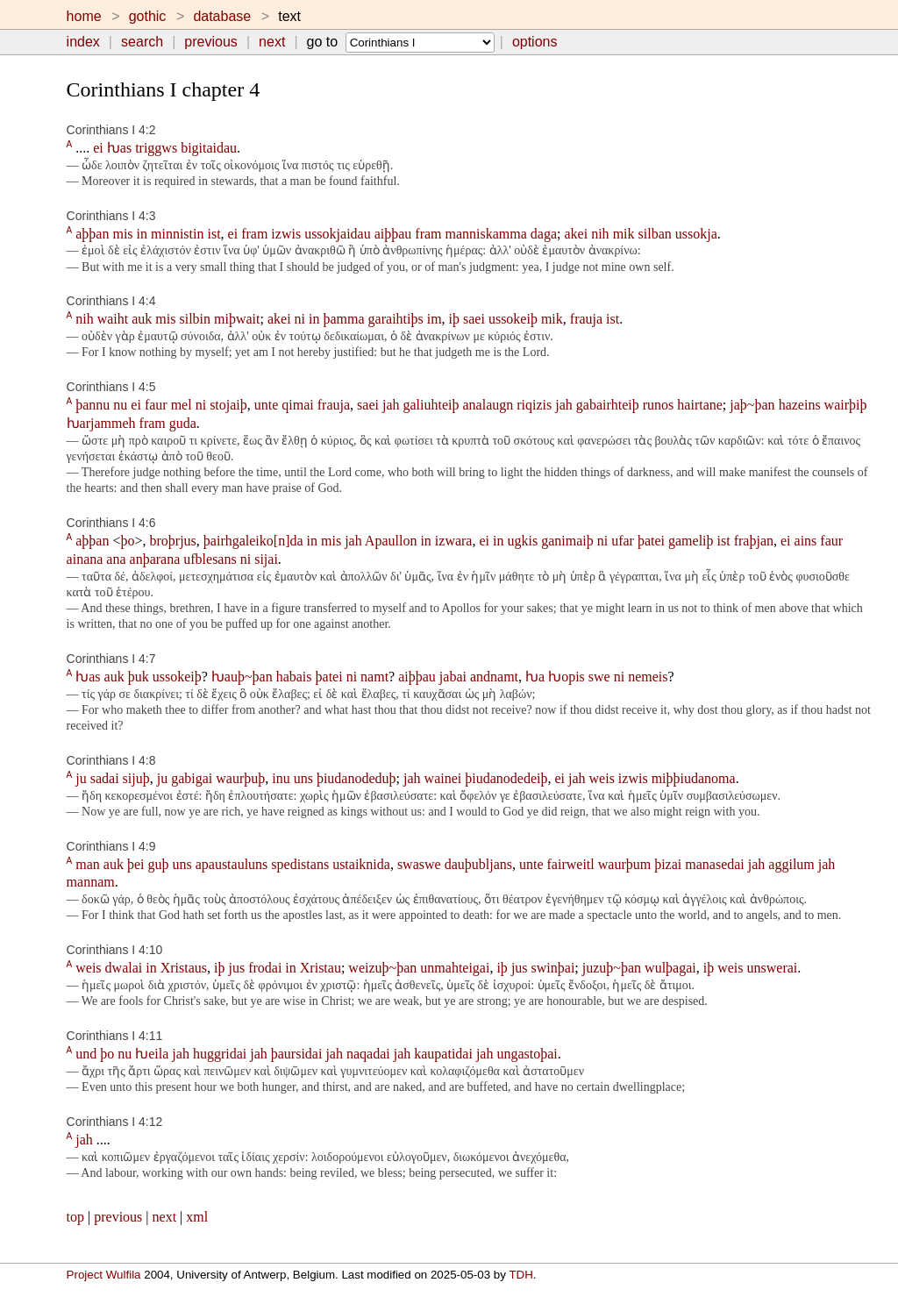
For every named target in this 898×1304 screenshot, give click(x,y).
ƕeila (151, 1053)
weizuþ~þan (382, 967)
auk (142, 318)
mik (624, 233)
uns (303, 778)
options (535, 41)
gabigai (191, 778)
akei (576, 233)
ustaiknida (361, 864)
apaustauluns (232, 864)
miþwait (237, 318)
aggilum (791, 864)
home (84, 16)
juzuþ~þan (611, 967)
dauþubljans (478, 864)
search (142, 41)
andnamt (494, 676)
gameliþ (691, 540)
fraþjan (753, 540)
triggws (156, 147)
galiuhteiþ (431, 404)
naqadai (368, 1053)
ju (80, 778)
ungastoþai (526, 1053)
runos (658, 404)
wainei (443, 778)
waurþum (624, 864)
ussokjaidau (337, 233)
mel (181, 404)
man (87, 864)
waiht (113, 318)
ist (213, 233)
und (85, 1053)
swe (599, 676)
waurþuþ (240, 778)
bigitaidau (209, 147)
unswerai (772, 967)
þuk (138, 676)
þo (127, 540)
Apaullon (391, 540)
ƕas (119, 147)
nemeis (647, 676)
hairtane (700, 404)
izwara (454, 540)
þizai (667, 864)
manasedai (715, 864)
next (272, 41)
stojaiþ (228, 404)
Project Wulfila (104, 1274)
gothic (148, 16)
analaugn (488, 404)
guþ (157, 864)
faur (156, 404)
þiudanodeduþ (356, 778)
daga (544, 233)
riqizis (534, 404)
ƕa (535, 676)
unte (266, 404)
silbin (194, 318)
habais (294, 676)
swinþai (553, 967)
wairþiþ (845, 404)
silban (655, 233)
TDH (520, 1274)
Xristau (320, 967)
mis (122, 233)
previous (210, 41)
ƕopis (566, 676)
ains (806, 540)
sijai (266, 559)
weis (602, 778)
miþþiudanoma (694, 778)
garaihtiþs (396, 318)
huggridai (219, 1053)
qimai (297, 404)
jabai (453, 676)
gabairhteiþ (607, 404)
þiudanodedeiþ (506, 778)
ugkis (522, 540)
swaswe (419, 864)
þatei (651, 540)
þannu (92, 404)
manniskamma (486, 233)
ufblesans (209, 559)
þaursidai (297, 1053)
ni (300, 318)
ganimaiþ (567, 540)
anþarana (155, 559)
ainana (85, 559)
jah (391, 404)
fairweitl (571, 864)
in (142, 233)
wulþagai (670, 967)
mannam (91, 881)
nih (600, 233)
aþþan (92, 233)
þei (136, 864)
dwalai (124, 967)
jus (236, 967)
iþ (454, 318)
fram (254, 233)
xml (197, 1216)
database (222, 16)
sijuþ (136, 778)
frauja (586, 318)
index (83, 41)
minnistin (177, 233)
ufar (622, 540)
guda (182, 423)
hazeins (800, 404)
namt (374, 676)
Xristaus (183, 967)
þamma (344, 318)
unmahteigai (454, 967)
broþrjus (173, 540)
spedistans (300, 864)
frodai (265, 967)
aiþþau (393, 233)
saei (474, 318)
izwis (286, 233)
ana (115, 559)
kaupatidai (443, 1053)
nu (120, 404)
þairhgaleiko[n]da (253, 540)
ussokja (696, 233)
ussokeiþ (513, 318)
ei (98, 147)
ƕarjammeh (101, 423)
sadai (104, 778)
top (75, 1216)
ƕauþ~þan (242, 676)
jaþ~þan (752, 404)
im (434, 318)
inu (280, 778)
